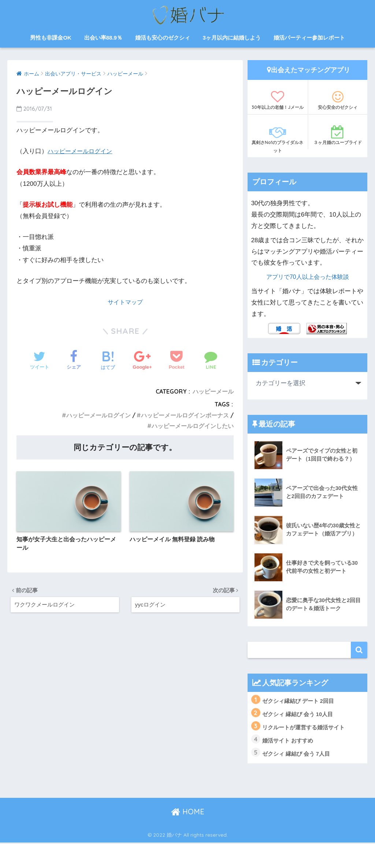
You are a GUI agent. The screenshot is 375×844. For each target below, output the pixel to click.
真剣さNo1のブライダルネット (277, 139)
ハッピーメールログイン (82, 151)
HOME (187, 813)
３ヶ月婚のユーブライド (338, 135)
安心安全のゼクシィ (338, 100)
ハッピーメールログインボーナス (185, 415)
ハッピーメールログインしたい (193, 426)
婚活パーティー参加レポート (309, 37)
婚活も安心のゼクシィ (162, 37)
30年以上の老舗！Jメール (277, 100)
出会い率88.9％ (103, 37)
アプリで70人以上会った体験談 (308, 276)
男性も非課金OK (50, 37)
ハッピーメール (213, 391)
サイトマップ (125, 302)
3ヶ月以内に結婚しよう (231, 37)
